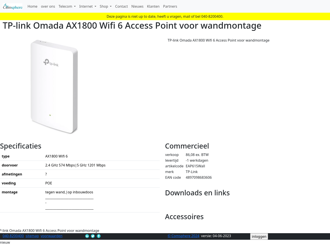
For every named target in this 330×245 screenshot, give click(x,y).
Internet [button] (86, 6)
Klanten (153, 6)
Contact (121, 6)
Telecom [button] (66, 6)
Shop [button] (104, 6)
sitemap (32, 235)
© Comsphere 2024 (183, 235)
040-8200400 (13, 235)
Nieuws (137, 6)
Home (33, 6)
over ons (48, 6)
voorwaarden (52, 235)
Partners (170, 6)
